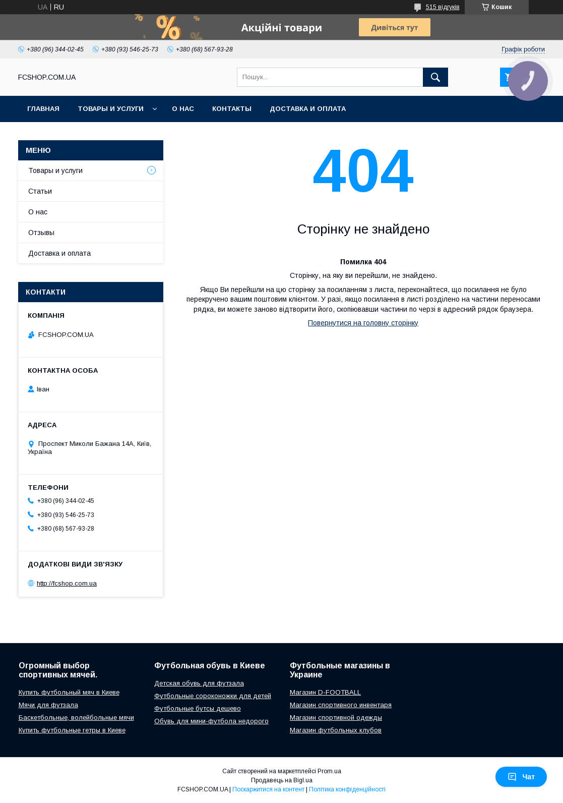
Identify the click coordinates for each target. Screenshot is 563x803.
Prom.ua (329, 771)
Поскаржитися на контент (268, 789)
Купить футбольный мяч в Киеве (69, 692)
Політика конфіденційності (347, 789)
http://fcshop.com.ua (67, 583)
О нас (183, 108)
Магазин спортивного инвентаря (341, 705)
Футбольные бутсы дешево (197, 708)
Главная (43, 108)
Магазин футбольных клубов (336, 730)
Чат (521, 776)
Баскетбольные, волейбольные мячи (76, 717)
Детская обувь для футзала (199, 683)
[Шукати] (435, 77)
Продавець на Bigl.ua (281, 780)
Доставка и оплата (308, 108)
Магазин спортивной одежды (336, 717)
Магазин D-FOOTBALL (325, 692)
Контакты (232, 108)
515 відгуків (443, 7)
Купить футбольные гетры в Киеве (72, 730)
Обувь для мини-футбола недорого (211, 721)
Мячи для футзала (48, 705)
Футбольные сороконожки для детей (212, 696)
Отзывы (41, 232)
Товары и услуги (111, 108)
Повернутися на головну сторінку (363, 323)
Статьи (40, 191)
